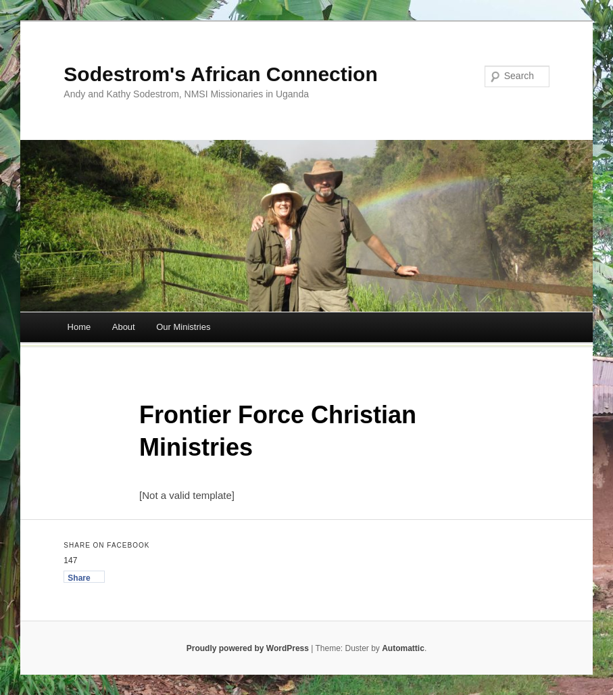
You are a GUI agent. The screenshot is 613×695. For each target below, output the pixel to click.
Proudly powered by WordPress (248, 648)
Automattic (403, 648)
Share (79, 578)
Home (79, 327)
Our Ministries (183, 327)
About (123, 327)
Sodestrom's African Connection (220, 74)
